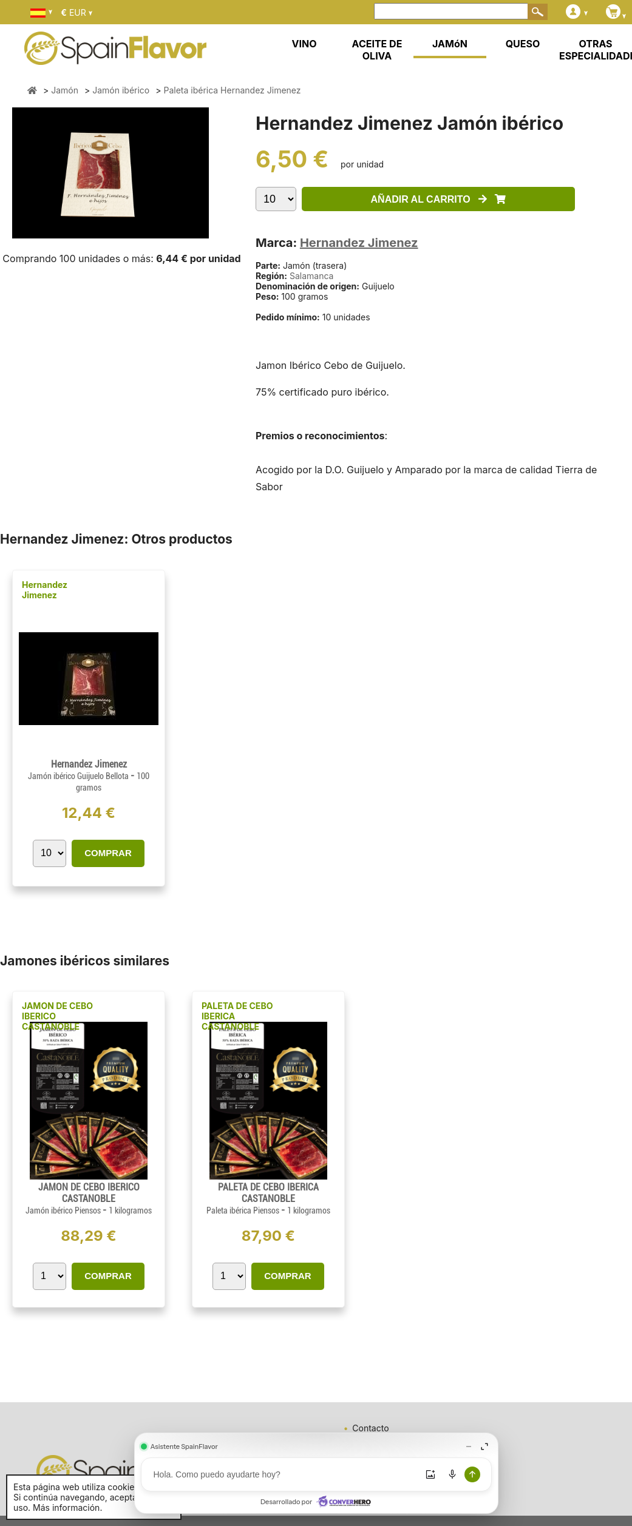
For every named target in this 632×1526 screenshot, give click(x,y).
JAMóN (449, 44)
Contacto (370, 1428)
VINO (304, 44)
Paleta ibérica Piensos (243, 1210)
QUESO (523, 44)
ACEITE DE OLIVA (377, 50)
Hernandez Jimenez (359, 242)
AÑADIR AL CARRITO (438, 199)
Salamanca (312, 276)
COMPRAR (108, 853)
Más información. (67, 1507)
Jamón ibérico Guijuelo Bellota (79, 776)
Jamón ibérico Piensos (64, 1210)
